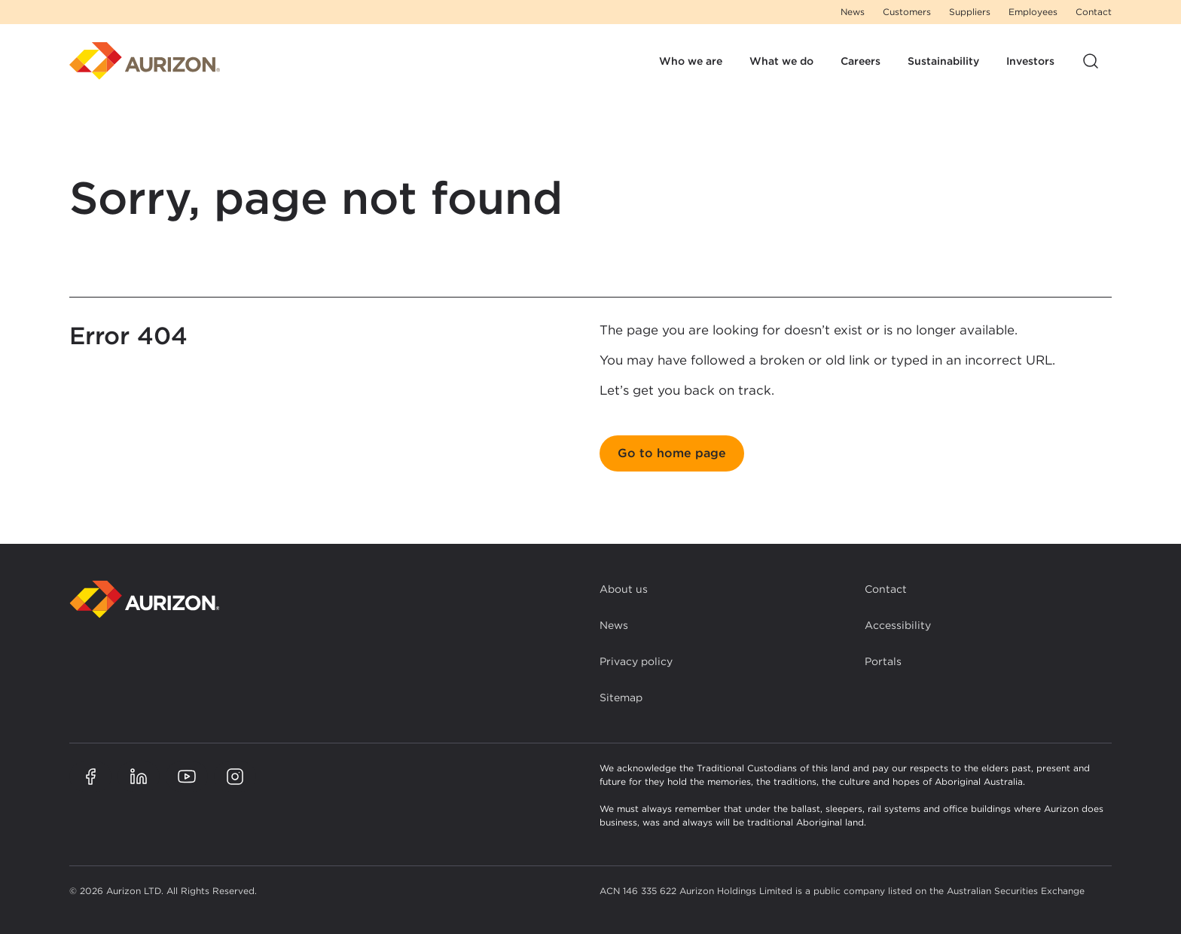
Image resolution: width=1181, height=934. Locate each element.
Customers (907, 11)
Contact (1094, 11)
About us (624, 589)
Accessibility (898, 625)
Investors (1030, 61)
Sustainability (943, 61)
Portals (883, 661)
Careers (860, 61)
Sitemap (621, 697)
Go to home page (672, 453)
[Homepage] (144, 61)
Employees (1033, 11)
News (853, 11)
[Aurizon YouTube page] (187, 777)
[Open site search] (1091, 61)
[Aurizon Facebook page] (90, 777)
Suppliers (969, 11)
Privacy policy (636, 661)
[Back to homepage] (144, 599)
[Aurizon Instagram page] (235, 777)
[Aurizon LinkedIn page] (138, 777)
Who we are (690, 61)
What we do (781, 61)
